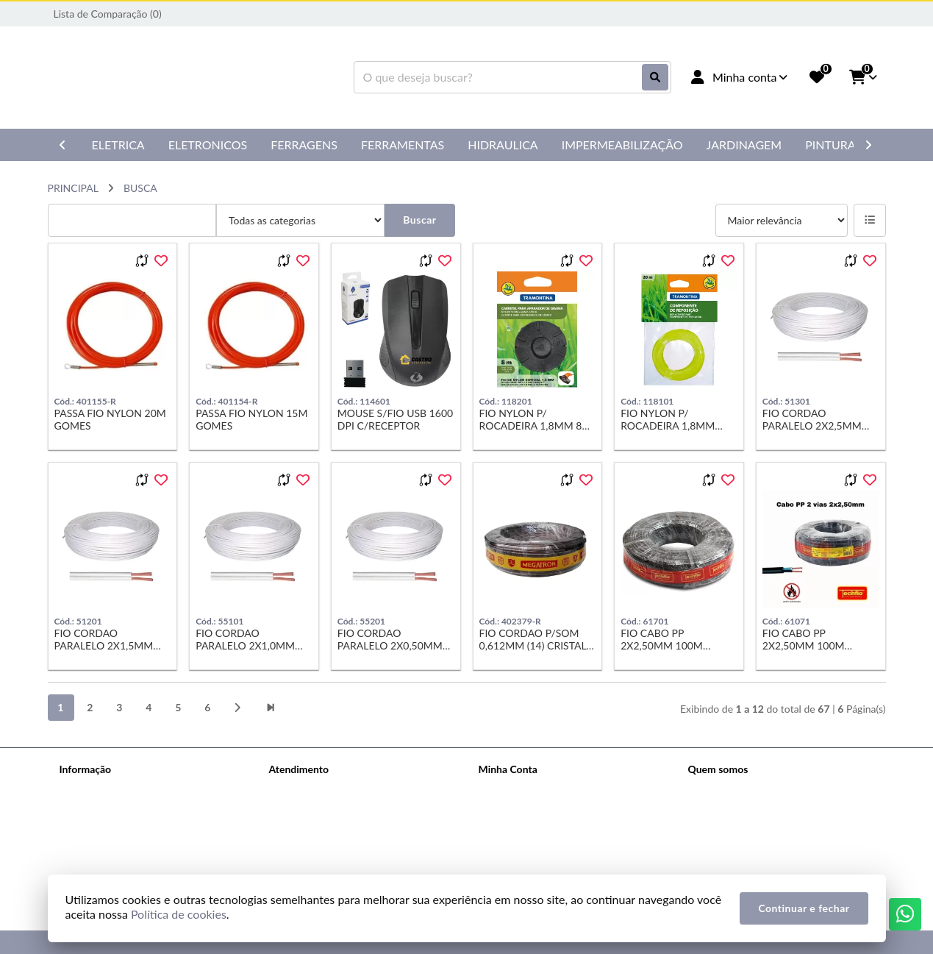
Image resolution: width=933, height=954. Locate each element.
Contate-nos (297, 788)
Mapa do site (298, 807)
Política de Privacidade (110, 807)
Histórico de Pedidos (525, 807)
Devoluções (295, 826)
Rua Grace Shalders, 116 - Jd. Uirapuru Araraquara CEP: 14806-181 (774, 848)
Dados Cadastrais (518, 788)
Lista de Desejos (515, 845)
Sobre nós (82, 788)
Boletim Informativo (523, 826)
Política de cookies (101, 826)
